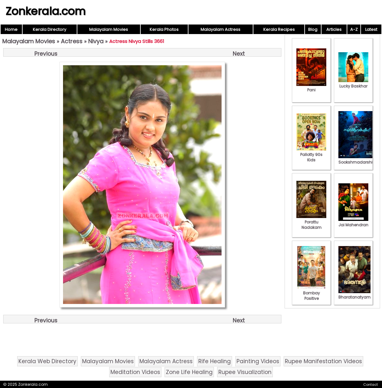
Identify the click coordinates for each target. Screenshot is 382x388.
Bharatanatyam (354, 294)
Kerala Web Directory (47, 361)
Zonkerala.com (45, 11)
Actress (71, 41)
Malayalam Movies (108, 29)
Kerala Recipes (279, 29)
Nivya (95, 41)
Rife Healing (214, 361)
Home (11, 29)
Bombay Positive (311, 293)
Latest (371, 29)
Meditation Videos (135, 372)
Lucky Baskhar (353, 83)
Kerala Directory (49, 29)
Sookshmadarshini (357, 159)
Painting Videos (258, 361)
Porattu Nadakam (311, 222)
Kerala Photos (164, 29)
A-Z (354, 29)
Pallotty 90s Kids (311, 154)
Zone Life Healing (189, 372)
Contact (370, 384)
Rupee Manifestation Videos (323, 361)
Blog (312, 29)
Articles (334, 29)
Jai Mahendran (353, 222)
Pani (311, 87)
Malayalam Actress (220, 29)
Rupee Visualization (245, 372)
